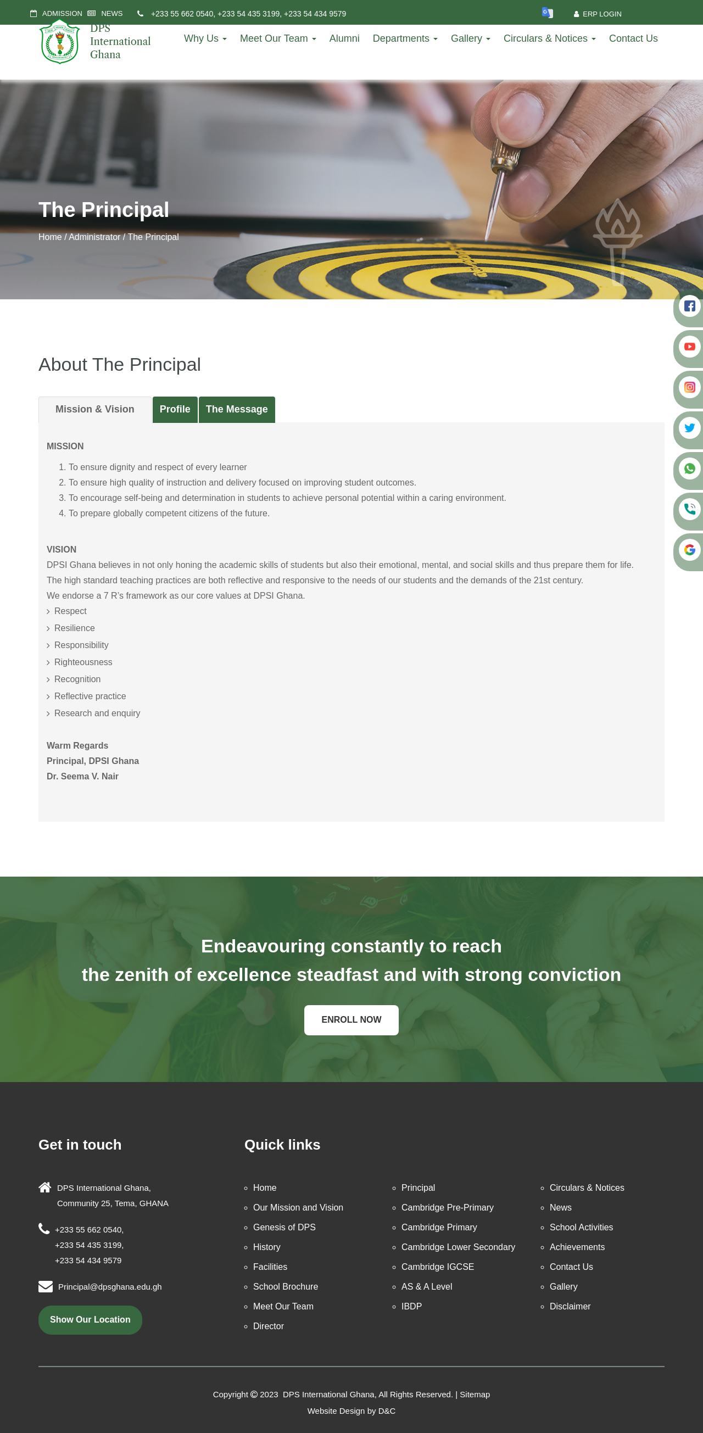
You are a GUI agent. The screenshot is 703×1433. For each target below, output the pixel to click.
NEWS (111, 13)
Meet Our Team (278, 38)
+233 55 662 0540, (183, 13)
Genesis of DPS (284, 1227)
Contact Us (633, 38)
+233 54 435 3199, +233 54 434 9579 (281, 13)
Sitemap (475, 1394)
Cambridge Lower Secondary (458, 1247)
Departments (405, 38)
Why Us (205, 38)
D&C (387, 1410)
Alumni (345, 38)
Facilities (270, 1267)
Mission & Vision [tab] (95, 409)
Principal (418, 1187)
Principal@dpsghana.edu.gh (110, 1286)
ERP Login (598, 14)
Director (268, 1326)
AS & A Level (427, 1286)
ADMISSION (62, 13)
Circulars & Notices (550, 38)
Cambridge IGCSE (438, 1267)
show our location (90, 1319)
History (267, 1247)
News (561, 1207)
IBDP (411, 1306)
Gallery (470, 38)
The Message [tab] (237, 409)
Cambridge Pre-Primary (447, 1207)
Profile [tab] (175, 409)
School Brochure (285, 1286)
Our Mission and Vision (298, 1207)
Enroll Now (351, 1019)
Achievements (577, 1247)
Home (50, 237)
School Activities (581, 1227)
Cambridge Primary (439, 1227)
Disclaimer (570, 1306)
